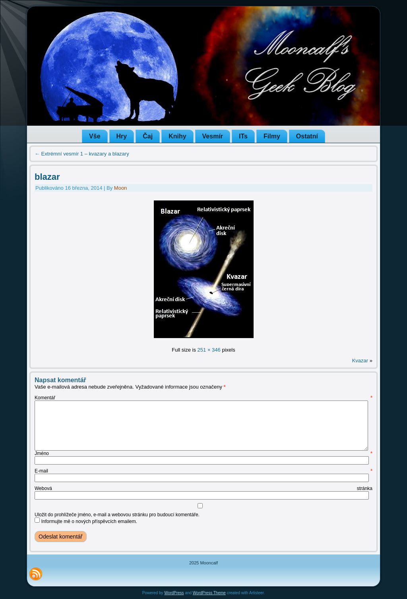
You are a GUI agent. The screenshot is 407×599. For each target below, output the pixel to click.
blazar (47, 177)
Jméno (203, 453)
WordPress (174, 593)
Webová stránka (203, 488)
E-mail (203, 471)
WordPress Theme (209, 593)
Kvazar (360, 361)
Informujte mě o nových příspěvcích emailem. (89, 521)
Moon (120, 188)
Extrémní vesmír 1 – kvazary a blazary (82, 154)
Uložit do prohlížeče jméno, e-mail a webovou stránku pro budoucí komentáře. (117, 514)
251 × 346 (209, 350)
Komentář (203, 398)
